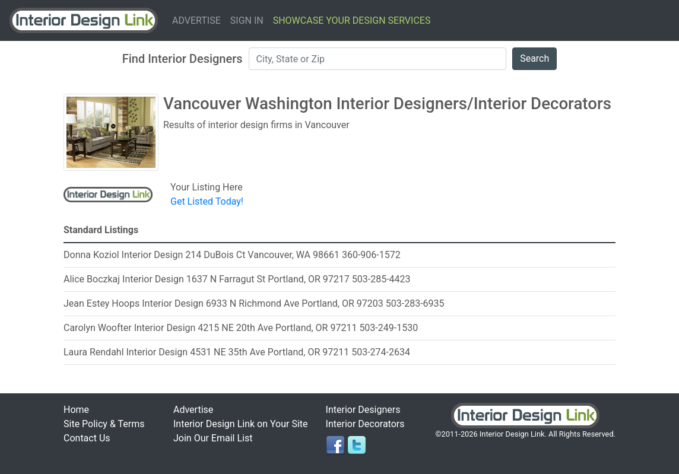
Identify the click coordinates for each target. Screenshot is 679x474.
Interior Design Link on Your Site (240, 424)
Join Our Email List (212, 438)
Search (534, 58)
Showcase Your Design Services (352, 20)
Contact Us (87, 438)
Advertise (196, 20)
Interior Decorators (365, 424)
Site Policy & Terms (104, 424)
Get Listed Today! (206, 201)
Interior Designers (363, 409)
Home (76, 409)
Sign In (247, 20)
